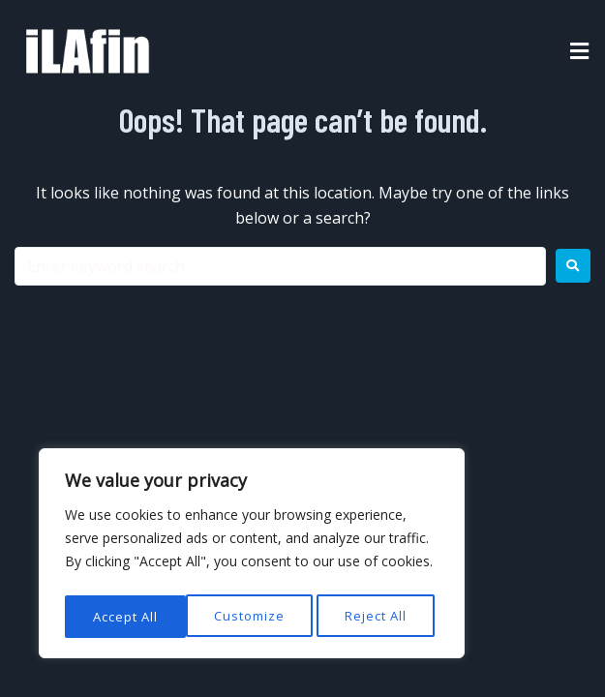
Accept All (379, 616)
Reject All (254, 616)
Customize (127, 616)
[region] (252, 556)
